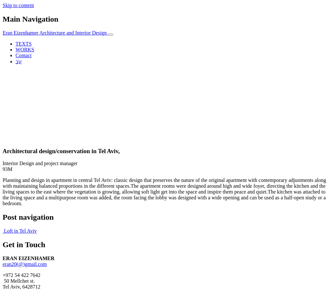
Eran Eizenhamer (55, 33)
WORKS (25, 49)
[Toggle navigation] (110, 35)
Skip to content (18, 5)
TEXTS (24, 44)
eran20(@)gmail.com (25, 264)
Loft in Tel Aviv (20, 231)
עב (19, 61)
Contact (24, 55)
